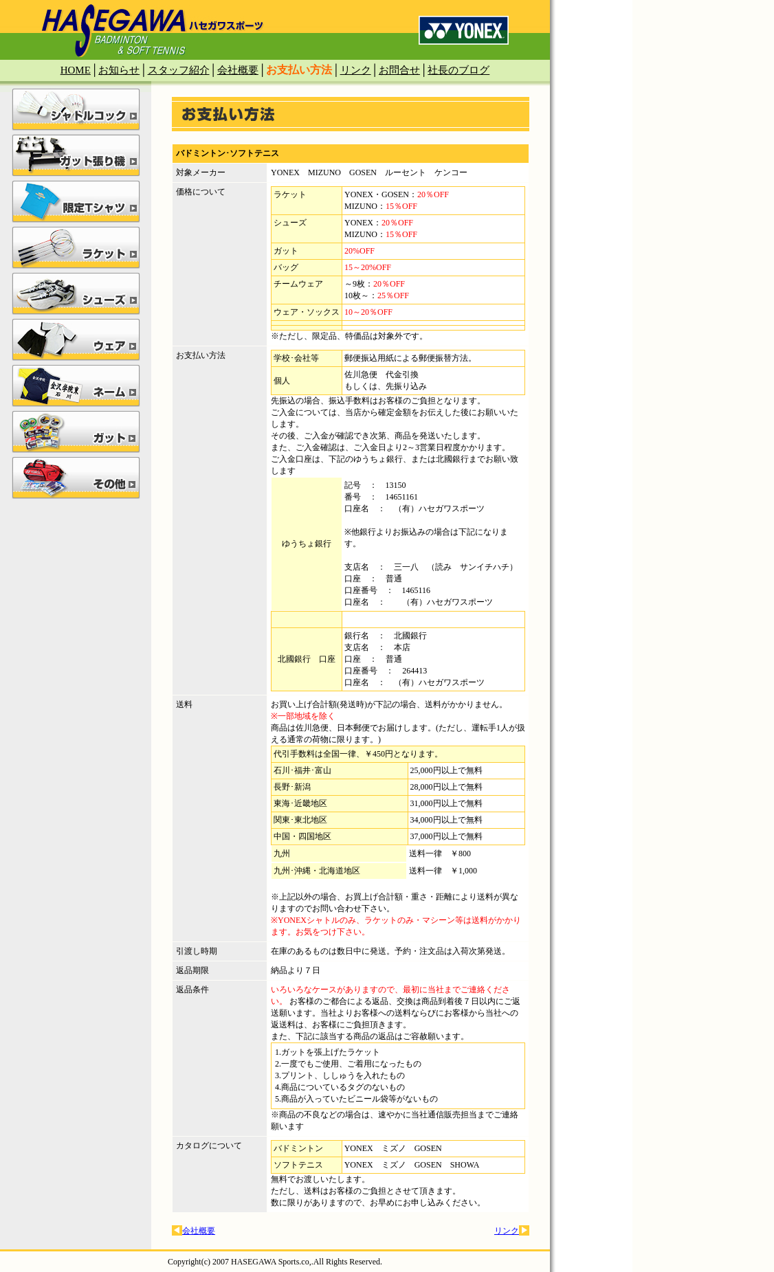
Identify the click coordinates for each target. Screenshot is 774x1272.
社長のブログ (458, 70)
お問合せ (399, 70)
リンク (355, 70)
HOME (75, 70)
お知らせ (119, 70)
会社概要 (237, 70)
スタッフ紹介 (179, 70)
